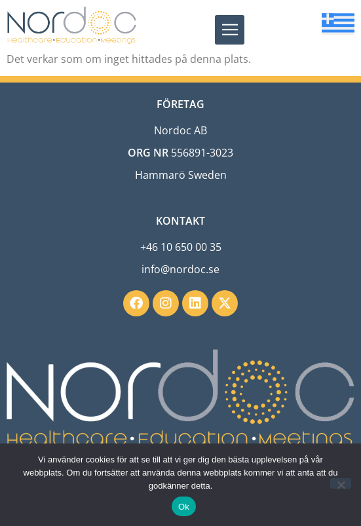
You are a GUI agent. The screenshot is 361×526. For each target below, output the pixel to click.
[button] (229, 30)
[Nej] (340, 483)
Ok (183, 507)
